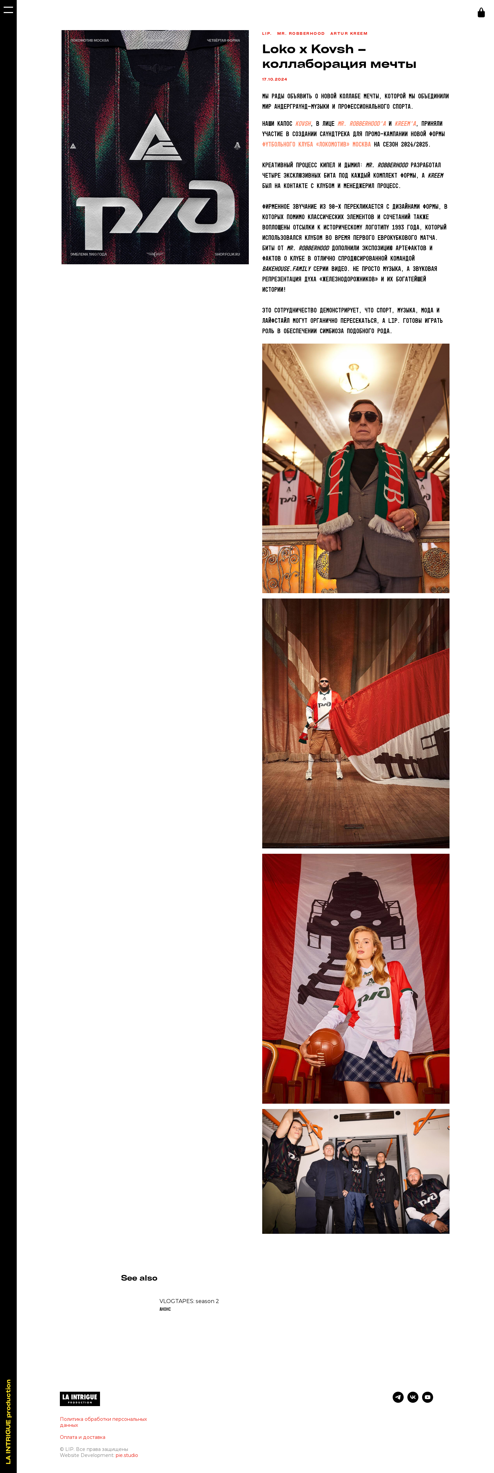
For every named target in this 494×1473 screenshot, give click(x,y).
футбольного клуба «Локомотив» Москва (316, 146)
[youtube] (427, 1404)
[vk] (412, 1404)
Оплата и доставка (82, 1440)
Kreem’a (405, 125)
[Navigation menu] (8, 10)
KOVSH (302, 125)
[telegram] (398, 1404)
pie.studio (127, 1458)
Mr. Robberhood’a (361, 125)
